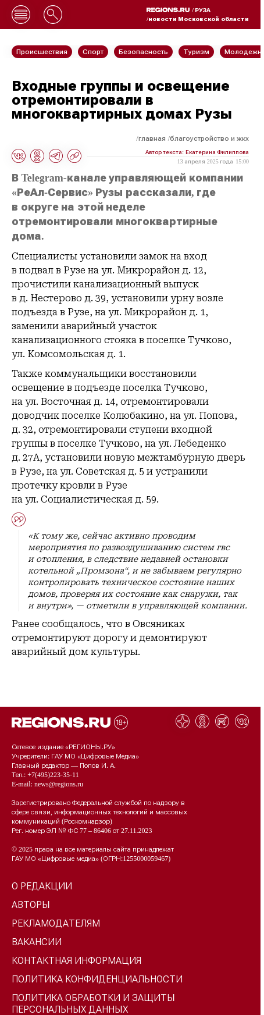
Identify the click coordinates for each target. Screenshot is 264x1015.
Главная (152, 138)
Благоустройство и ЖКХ (209, 138)
